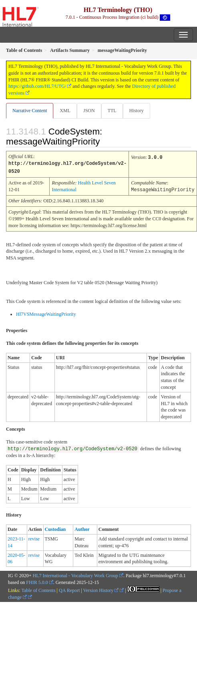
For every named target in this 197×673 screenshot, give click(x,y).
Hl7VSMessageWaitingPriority (46, 313)
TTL (112, 110)
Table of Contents (38, 589)
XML (65, 110)
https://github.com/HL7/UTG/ (37, 86)
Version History (101, 589)
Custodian (55, 528)
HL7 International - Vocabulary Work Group (75, 574)
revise (34, 537)
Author (81, 528)
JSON (89, 110)
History (136, 110)
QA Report (69, 589)
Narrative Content (29, 110)
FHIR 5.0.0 (37, 581)
